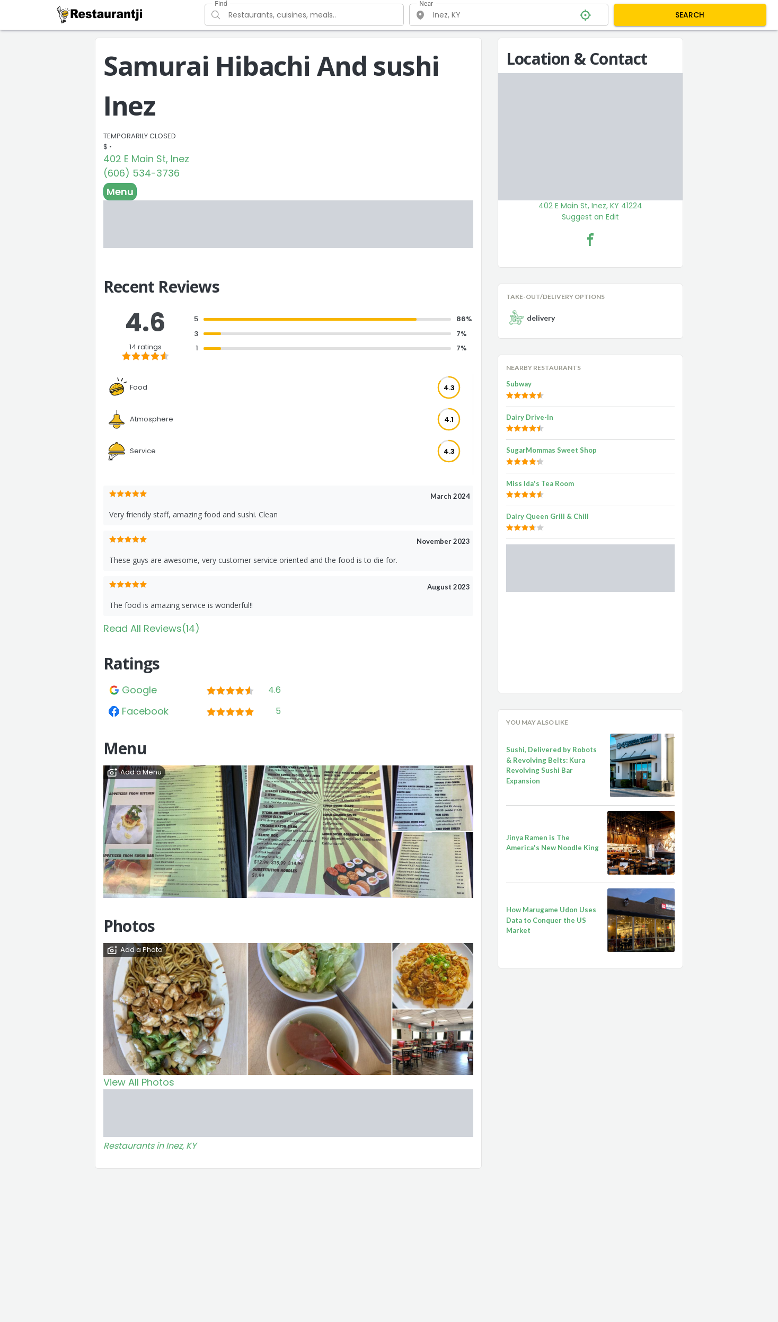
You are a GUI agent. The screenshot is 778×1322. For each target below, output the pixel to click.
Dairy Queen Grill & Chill (547, 516)
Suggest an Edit (590, 216)
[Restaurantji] (100, 14)
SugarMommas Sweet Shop (551, 450)
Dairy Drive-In (529, 417)
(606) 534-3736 (141, 173)
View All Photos (138, 1082)
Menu (120, 191)
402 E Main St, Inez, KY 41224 (590, 205)
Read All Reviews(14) (151, 628)
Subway (519, 384)
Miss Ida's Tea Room (540, 483)
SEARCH (689, 15)
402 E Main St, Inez (146, 158)
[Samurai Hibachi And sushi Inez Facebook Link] (590, 239)
